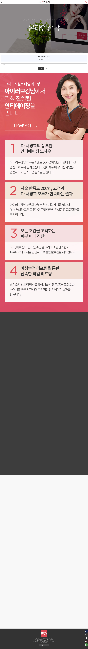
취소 (47, 68)
